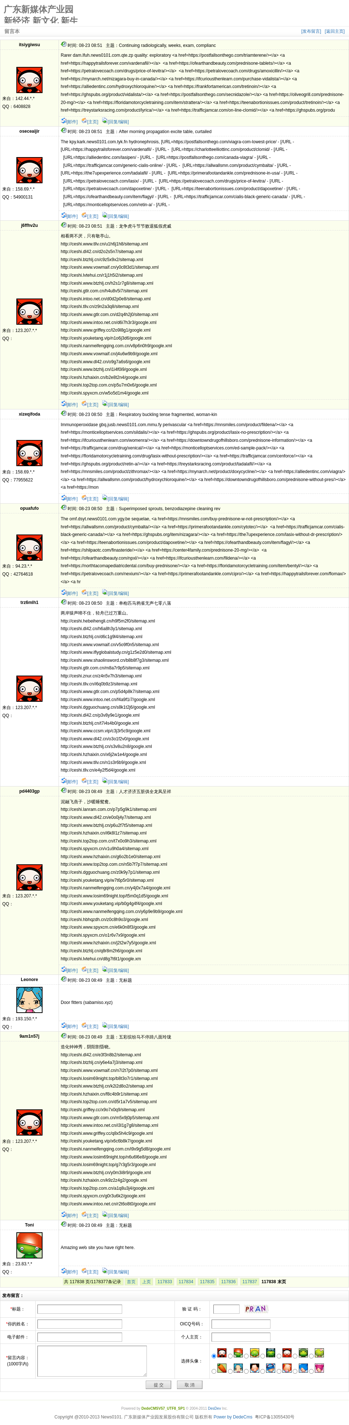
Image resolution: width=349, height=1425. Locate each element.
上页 (146, 1281)
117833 (164, 1281)
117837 (249, 1281)
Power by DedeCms (232, 1417)
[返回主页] (335, 31)
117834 (186, 1281)
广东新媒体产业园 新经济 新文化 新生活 (41, 13)
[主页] (90, 121)
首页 (131, 1281)
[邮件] (69, 121)
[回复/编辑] (115, 121)
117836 (228, 1281)
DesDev (214, 1408)
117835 (207, 1281)
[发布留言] (311, 31)
